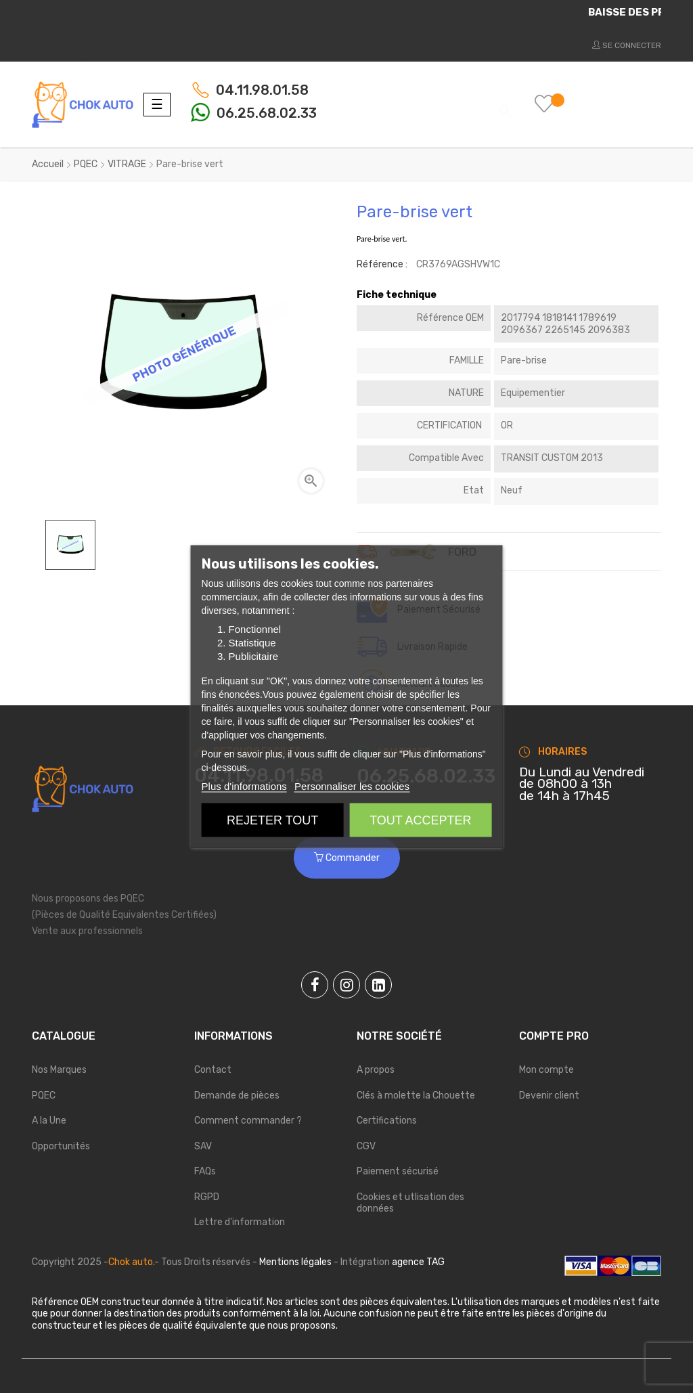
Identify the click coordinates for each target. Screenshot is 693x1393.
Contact (212, 1070)
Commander (347, 858)
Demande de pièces (237, 1095)
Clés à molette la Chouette (416, 1095)
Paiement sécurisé (398, 1171)
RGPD (206, 1197)
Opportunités (61, 1146)
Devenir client (549, 1095)
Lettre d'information (239, 1222)
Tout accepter (420, 820)
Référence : (382, 264)
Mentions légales (295, 1262)
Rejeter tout (272, 820)
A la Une (49, 1120)
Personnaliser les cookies (351, 786)
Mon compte (546, 1070)
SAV (203, 1146)
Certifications (387, 1120)
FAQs (205, 1171)
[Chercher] (425, 104)
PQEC (43, 1095)
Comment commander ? (248, 1120)
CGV (366, 1146)
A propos (376, 1070)
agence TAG (418, 1262)
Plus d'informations (244, 786)
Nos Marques (59, 1070)
